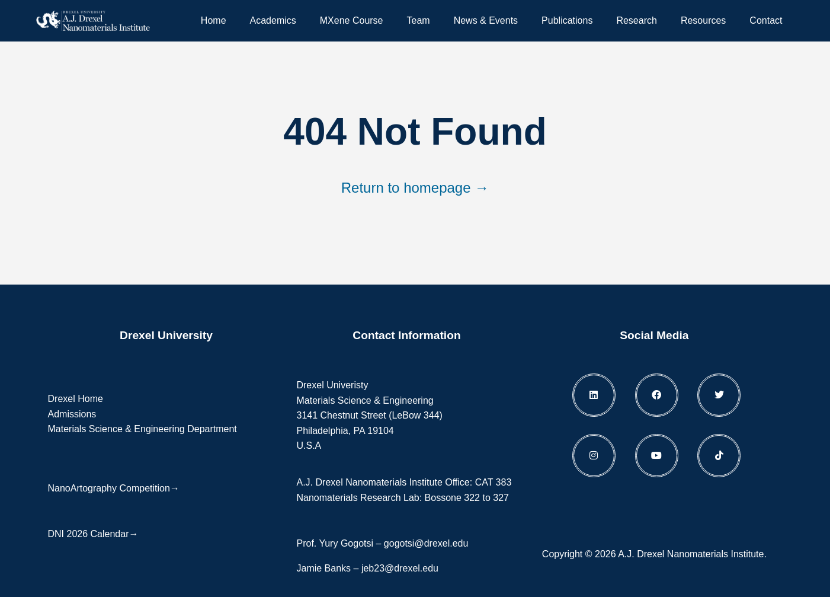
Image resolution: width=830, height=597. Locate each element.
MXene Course (351, 20)
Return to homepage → (415, 188)
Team (418, 20)
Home (213, 20)
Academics (273, 20)
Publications (566, 20)
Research (636, 20)
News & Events (486, 20)
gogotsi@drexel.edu (426, 543)
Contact (765, 20)
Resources (703, 20)
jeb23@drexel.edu (399, 568)
